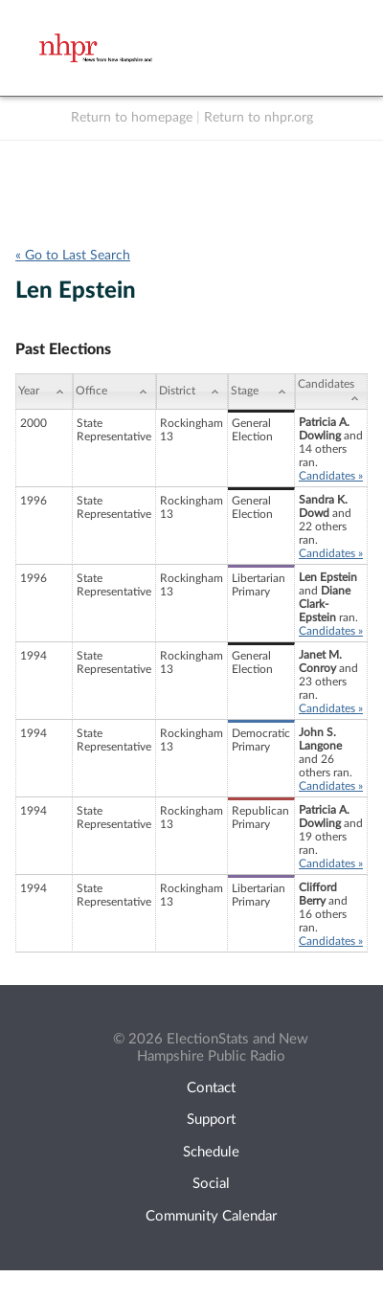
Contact (211, 1088)
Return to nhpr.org (258, 117)
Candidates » (331, 476)
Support (211, 1119)
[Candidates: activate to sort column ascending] (331, 391)
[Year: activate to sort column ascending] (44, 391)
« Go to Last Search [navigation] (72, 255)
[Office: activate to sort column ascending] (114, 391)
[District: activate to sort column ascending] (192, 391)
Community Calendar (211, 1216)
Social (211, 1184)
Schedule (211, 1152)
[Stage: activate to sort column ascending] (261, 391)
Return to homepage (131, 117)
